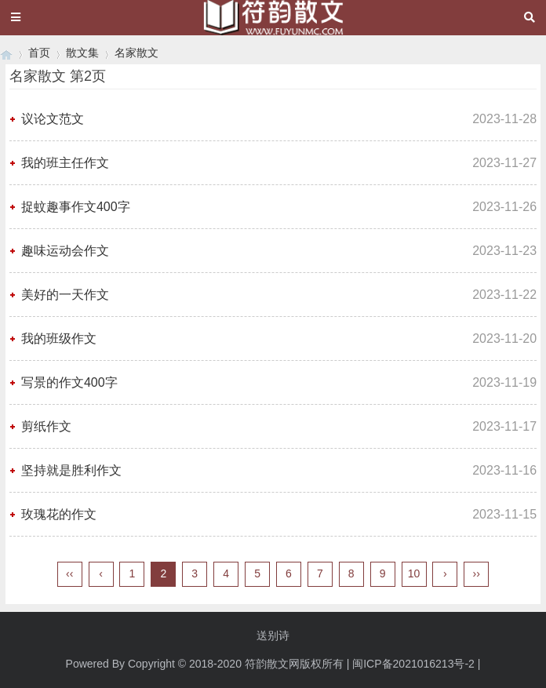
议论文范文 (52, 119)
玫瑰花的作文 (58, 514)
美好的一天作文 (65, 294)
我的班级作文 (58, 338)
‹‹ (69, 573)
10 (414, 573)
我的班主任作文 (65, 162)
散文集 (82, 52)
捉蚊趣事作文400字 (75, 206)
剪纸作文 (46, 426)
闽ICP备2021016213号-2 (413, 663)
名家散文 (136, 52)
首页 (39, 52)
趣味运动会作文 (65, 250)
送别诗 (273, 635)
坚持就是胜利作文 (71, 470)
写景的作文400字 (69, 382)
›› (476, 573)
